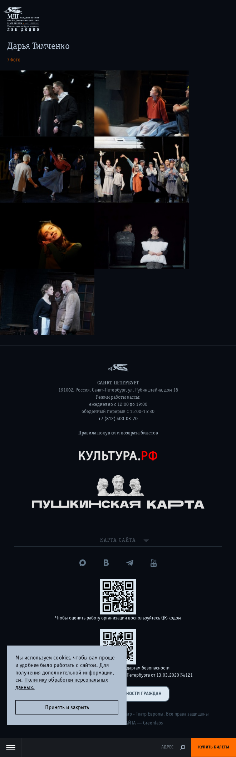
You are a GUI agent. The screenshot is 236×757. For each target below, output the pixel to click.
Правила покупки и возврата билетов (118, 433)
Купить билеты (213, 746)
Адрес (167, 747)
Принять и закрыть (67, 707)
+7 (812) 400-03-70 (118, 419)
